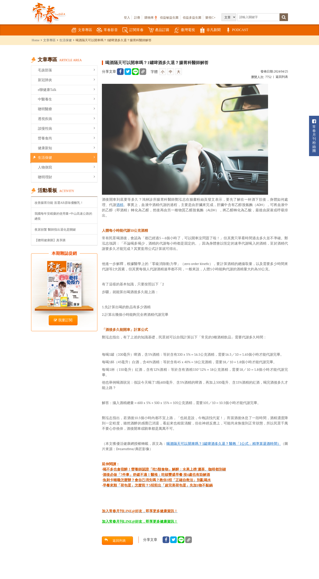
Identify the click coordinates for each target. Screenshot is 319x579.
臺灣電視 (184, 30)
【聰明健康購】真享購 (50, 240)
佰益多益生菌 (192, 17)
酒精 (119, 205)
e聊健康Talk (66, 89)
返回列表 (282, 77)
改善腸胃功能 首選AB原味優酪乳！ (59, 202)
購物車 (150, 17)
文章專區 (81, 30)
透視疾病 (66, 118)
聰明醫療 (66, 109)
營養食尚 (66, 138)
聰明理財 (66, 177)
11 (223, 444)
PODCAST (236, 30)
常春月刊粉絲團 (314, 136)
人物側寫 (66, 167)
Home (35, 40)
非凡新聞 (210, 30)
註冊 (137, 17)
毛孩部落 (66, 70)
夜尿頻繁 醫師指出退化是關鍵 (55, 229)
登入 (127, 17)
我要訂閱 (63, 320)
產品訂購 (158, 30)
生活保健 (65, 40)
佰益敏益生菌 (169, 17)
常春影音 (107, 30)
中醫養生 (66, 99)
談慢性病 (66, 128)
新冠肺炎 (66, 80)
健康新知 (66, 148)
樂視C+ (210, 17)
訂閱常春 (133, 30)
